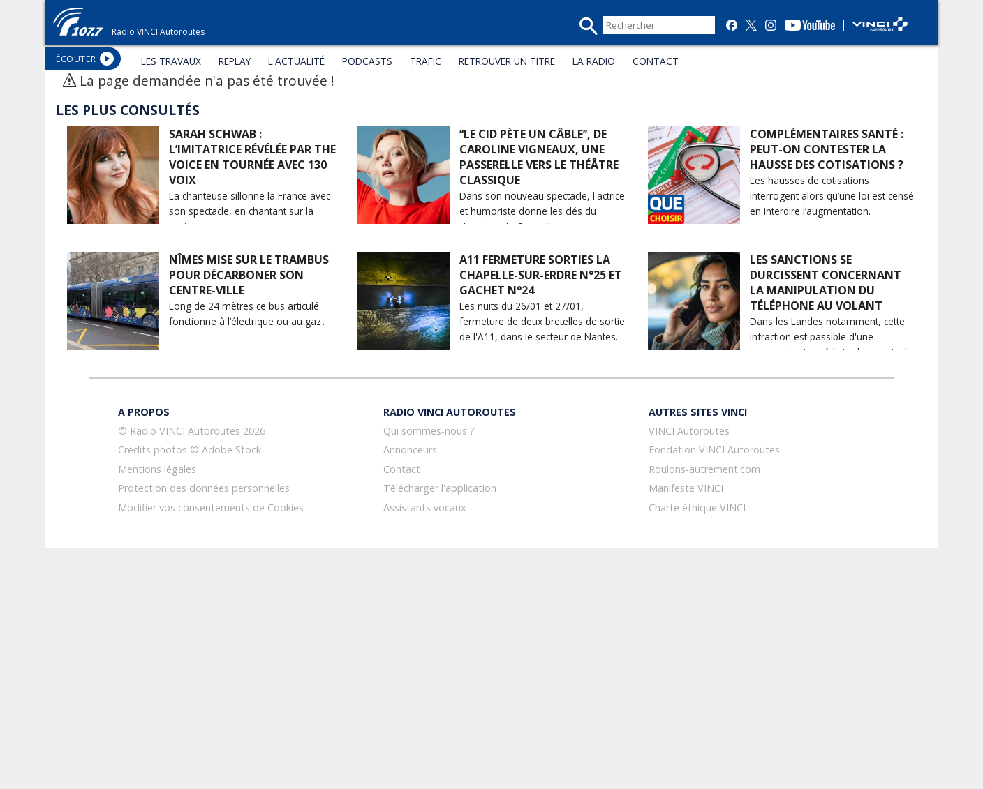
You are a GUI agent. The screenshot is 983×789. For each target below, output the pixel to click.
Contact (401, 469)
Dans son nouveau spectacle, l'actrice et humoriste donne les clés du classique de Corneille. (542, 211)
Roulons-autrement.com (704, 469)
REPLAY (235, 61)
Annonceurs (410, 449)
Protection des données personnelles (204, 488)
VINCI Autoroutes (689, 430)
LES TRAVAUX (171, 61)
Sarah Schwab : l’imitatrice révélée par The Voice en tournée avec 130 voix (252, 157)
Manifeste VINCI (686, 488)
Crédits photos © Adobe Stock (189, 449)
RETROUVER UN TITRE (507, 61)
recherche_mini (588, 26)
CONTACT (656, 61)
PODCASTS (367, 61)
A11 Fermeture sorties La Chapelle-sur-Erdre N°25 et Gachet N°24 (540, 275)
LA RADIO (593, 61)
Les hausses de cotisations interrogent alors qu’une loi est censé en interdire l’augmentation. (832, 196)
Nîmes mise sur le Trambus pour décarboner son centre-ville (249, 275)
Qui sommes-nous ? (429, 430)
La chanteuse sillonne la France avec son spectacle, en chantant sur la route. (249, 211)
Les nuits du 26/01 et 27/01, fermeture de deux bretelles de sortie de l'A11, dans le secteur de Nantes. (542, 321)
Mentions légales (157, 469)
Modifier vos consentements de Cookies (211, 507)
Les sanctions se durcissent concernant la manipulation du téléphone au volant (825, 282)
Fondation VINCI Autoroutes (714, 449)
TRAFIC (425, 61)
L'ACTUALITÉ (296, 61)
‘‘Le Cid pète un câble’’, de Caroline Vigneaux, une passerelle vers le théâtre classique (539, 157)
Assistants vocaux (424, 507)
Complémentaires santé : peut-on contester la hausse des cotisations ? (826, 149)
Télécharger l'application (439, 488)
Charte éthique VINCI (697, 507)
